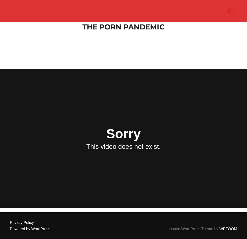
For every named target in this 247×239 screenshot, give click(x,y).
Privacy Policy (22, 222)
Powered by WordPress (30, 229)
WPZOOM (228, 229)
